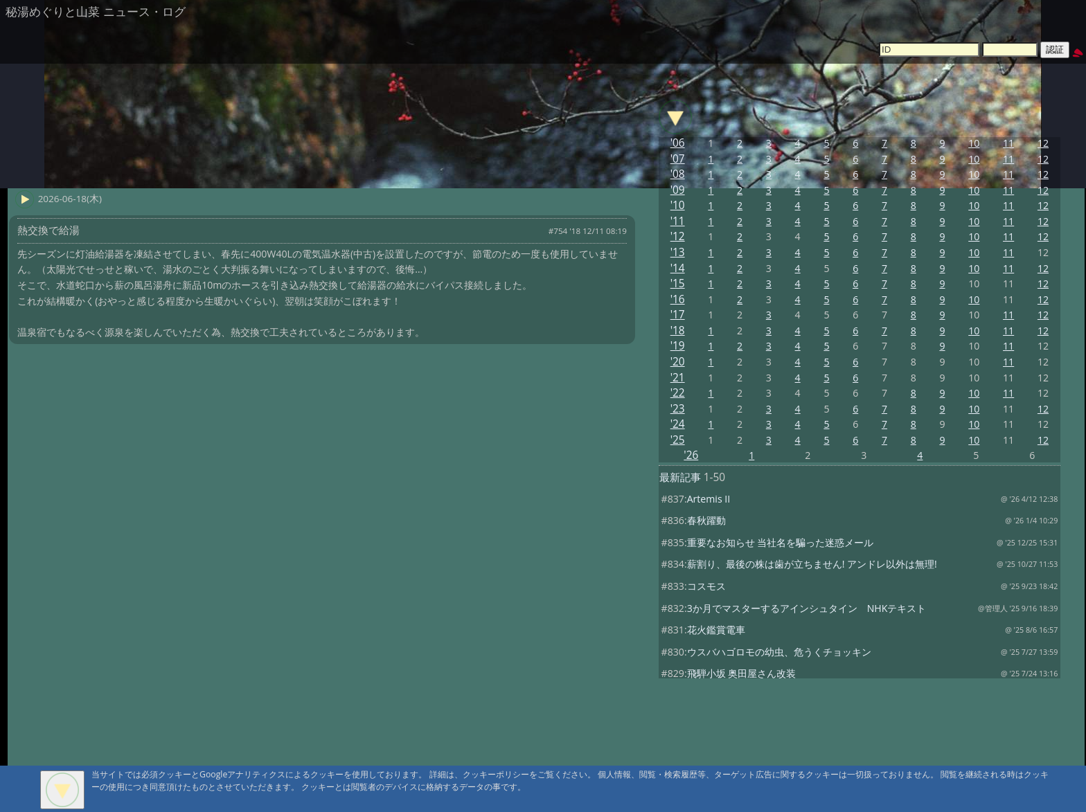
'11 (677, 221)
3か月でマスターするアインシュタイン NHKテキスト (807, 608)
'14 (677, 268)
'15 (677, 283)
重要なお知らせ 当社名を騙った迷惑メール (780, 542)
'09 (677, 190)
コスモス (706, 586)
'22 (677, 393)
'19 (677, 346)
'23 (677, 409)
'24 (677, 424)
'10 (677, 205)
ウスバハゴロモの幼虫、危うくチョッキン (779, 651)
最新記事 (680, 477)
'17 (677, 314)
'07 (677, 159)
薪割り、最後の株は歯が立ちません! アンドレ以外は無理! (812, 563)
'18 (677, 330)
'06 (677, 143)
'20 (677, 361)
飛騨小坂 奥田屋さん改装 (741, 673)
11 (1008, 143)
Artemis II (709, 498)
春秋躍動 (706, 520)
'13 (677, 252)
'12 (677, 236)
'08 (677, 174)
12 (1043, 143)
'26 (691, 455)
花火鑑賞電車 (716, 629)
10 (973, 143)
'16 (677, 299)
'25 (677, 440)
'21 (677, 377)
